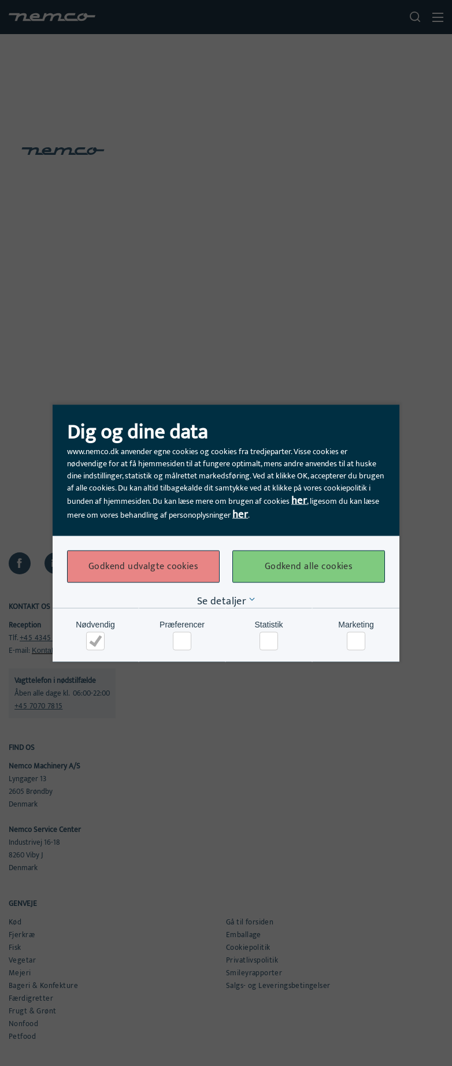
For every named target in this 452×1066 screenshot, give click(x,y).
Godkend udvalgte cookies (143, 566)
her (299, 500)
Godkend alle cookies (309, 566)
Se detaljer (222, 601)
